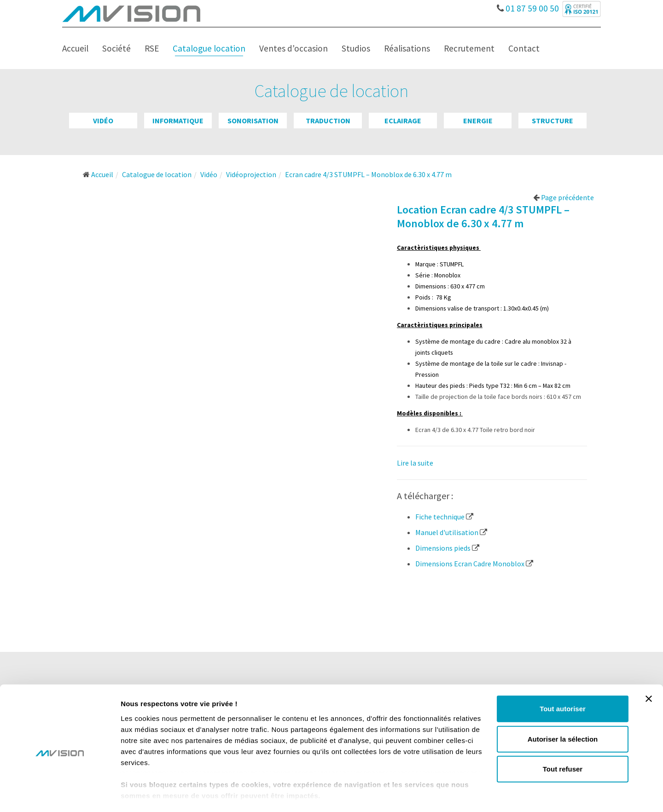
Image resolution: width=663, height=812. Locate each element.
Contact (524, 48)
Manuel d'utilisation (451, 532)
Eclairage (402, 120)
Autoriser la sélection (563, 701)
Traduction (328, 120)
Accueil (75, 48)
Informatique (178, 120)
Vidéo (103, 120)
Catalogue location (209, 48)
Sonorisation (253, 120)
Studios (356, 48)
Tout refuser (562, 732)
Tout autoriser (563, 671)
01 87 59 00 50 (528, 6)
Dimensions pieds (447, 548)
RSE (152, 48)
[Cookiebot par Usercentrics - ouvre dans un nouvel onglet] (59, 794)
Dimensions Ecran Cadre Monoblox (474, 563)
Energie (478, 120)
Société (116, 48)
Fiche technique (444, 516)
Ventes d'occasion (293, 48)
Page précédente (563, 197)
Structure (552, 120)
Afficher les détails (507, 794)
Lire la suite (415, 462)
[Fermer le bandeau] (649, 661)
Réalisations (407, 48)
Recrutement (469, 48)
